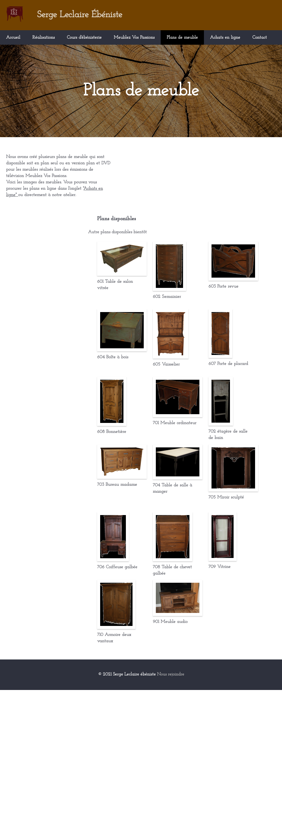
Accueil (13, 37)
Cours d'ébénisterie (84, 37)
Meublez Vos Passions (134, 37)
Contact (259, 37)
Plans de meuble (182, 37)
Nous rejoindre (171, 822)
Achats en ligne (225, 37)
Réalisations (43, 37)
